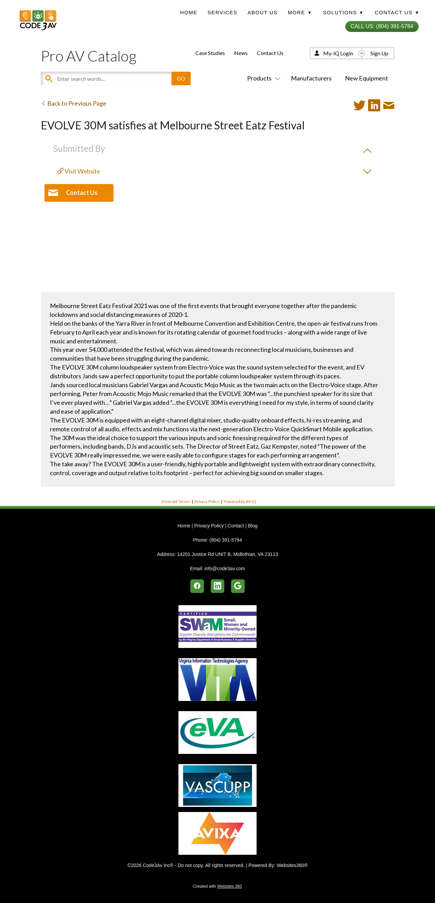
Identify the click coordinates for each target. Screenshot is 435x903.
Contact (236, 525)
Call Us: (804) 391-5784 (382, 26)
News (241, 53)
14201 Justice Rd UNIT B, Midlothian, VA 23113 (227, 554)
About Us (262, 12)
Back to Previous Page (73, 103)
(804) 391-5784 (225, 540)
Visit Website (78, 171)
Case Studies (210, 53)
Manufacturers (311, 78)
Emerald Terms (176, 501)
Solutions (343, 12)
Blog (252, 525)
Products (262, 78)
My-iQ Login (338, 53)
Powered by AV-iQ (240, 501)
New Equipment (366, 78)
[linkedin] (217, 586)
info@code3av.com (225, 568)
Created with (217, 886)
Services (223, 12)
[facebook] (197, 586)
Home (188, 12)
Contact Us (270, 53)
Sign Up (379, 53)
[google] (238, 586)
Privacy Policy (206, 501)
